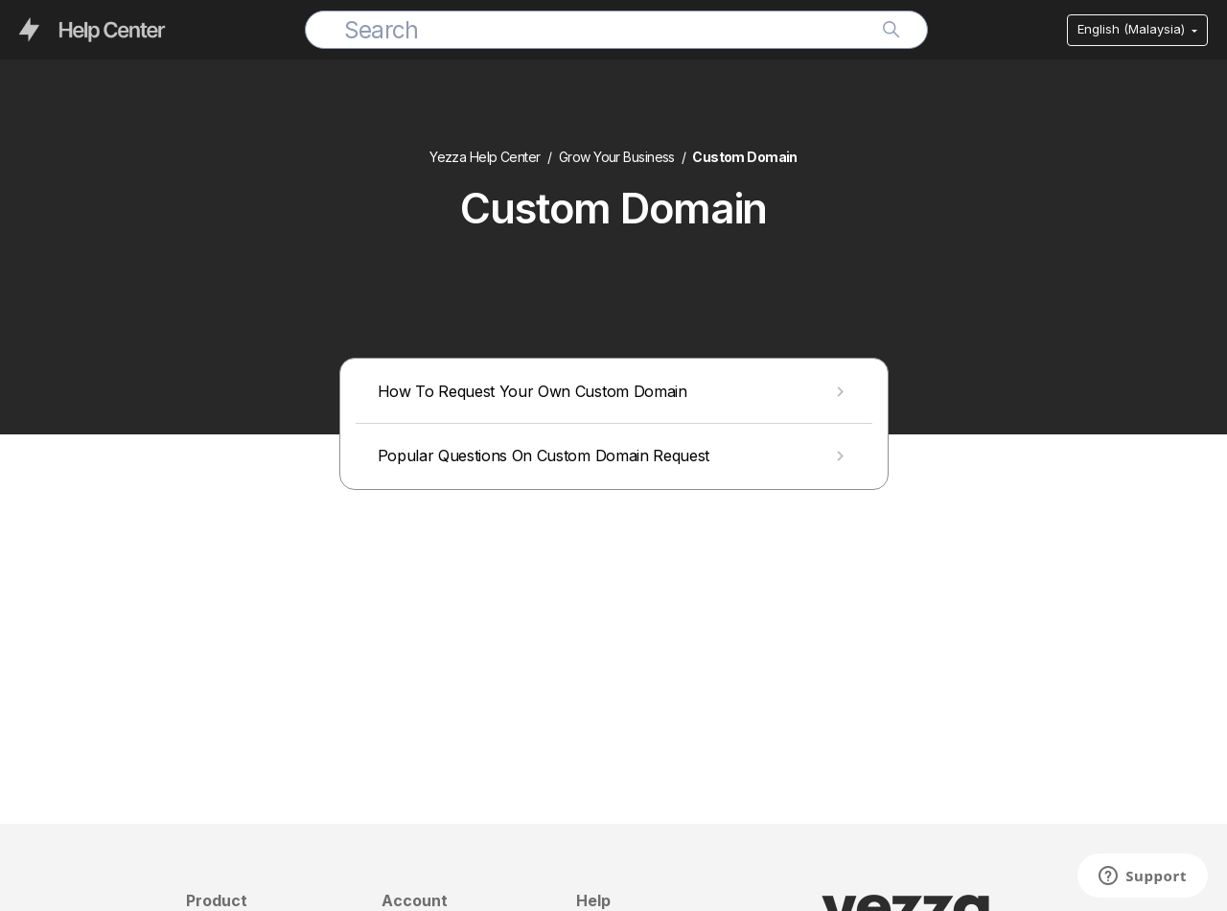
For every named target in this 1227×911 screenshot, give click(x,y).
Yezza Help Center (484, 157)
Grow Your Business (617, 157)
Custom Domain (745, 157)
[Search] (616, 30)
